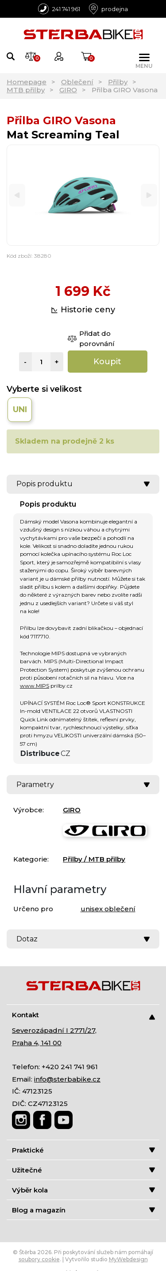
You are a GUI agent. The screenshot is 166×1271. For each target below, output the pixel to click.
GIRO (68, 90)
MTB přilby (26, 90)
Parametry (83, 784)
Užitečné (83, 1170)
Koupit (107, 361)
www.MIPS (34, 685)
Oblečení (77, 82)
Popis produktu (83, 484)
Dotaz (83, 939)
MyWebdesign (128, 1259)
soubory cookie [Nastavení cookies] (39, 1259)
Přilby (117, 82)
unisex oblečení (108, 909)
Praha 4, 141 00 (37, 1043)
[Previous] (17, 195)
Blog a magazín (83, 1210)
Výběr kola (83, 1190)
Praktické (83, 1150)
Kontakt (83, 1015)
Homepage (26, 82)
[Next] (149, 195)
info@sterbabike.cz (67, 1079)
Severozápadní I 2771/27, (54, 1030)
